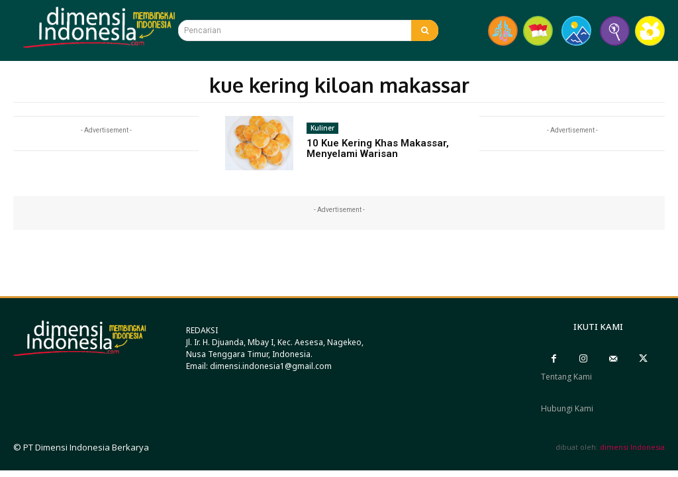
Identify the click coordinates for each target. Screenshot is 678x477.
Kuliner (322, 127)
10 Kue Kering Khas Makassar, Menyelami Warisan (378, 148)
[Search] (424, 30)
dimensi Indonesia (632, 447)
